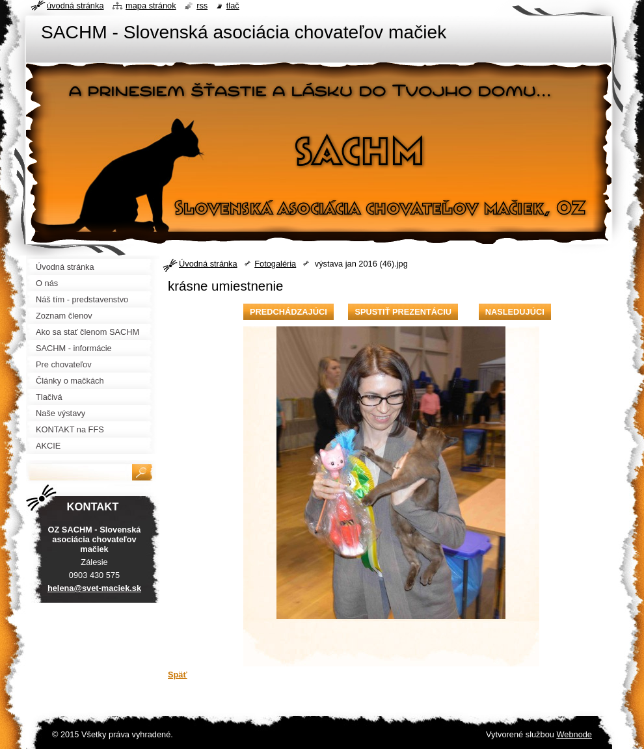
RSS (202, 5)
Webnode (574, 734)
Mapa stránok (151, 5)
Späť (177, 674)
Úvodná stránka (208, 264)
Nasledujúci (514, 312)
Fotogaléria (275, 264)
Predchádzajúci (288, 312)
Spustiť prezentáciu (403, 312)
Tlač (232, 5)
